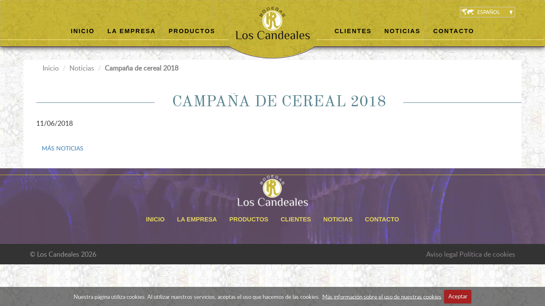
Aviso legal (442, 254)
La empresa (131, 31)
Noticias (402, 31)
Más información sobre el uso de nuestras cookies (382, 296)
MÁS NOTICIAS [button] (62, 148)
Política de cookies (487, 254)
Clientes (353, 31)
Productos (192, 31)
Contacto (453, 31)
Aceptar (458, 296)
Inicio (83, 31)
